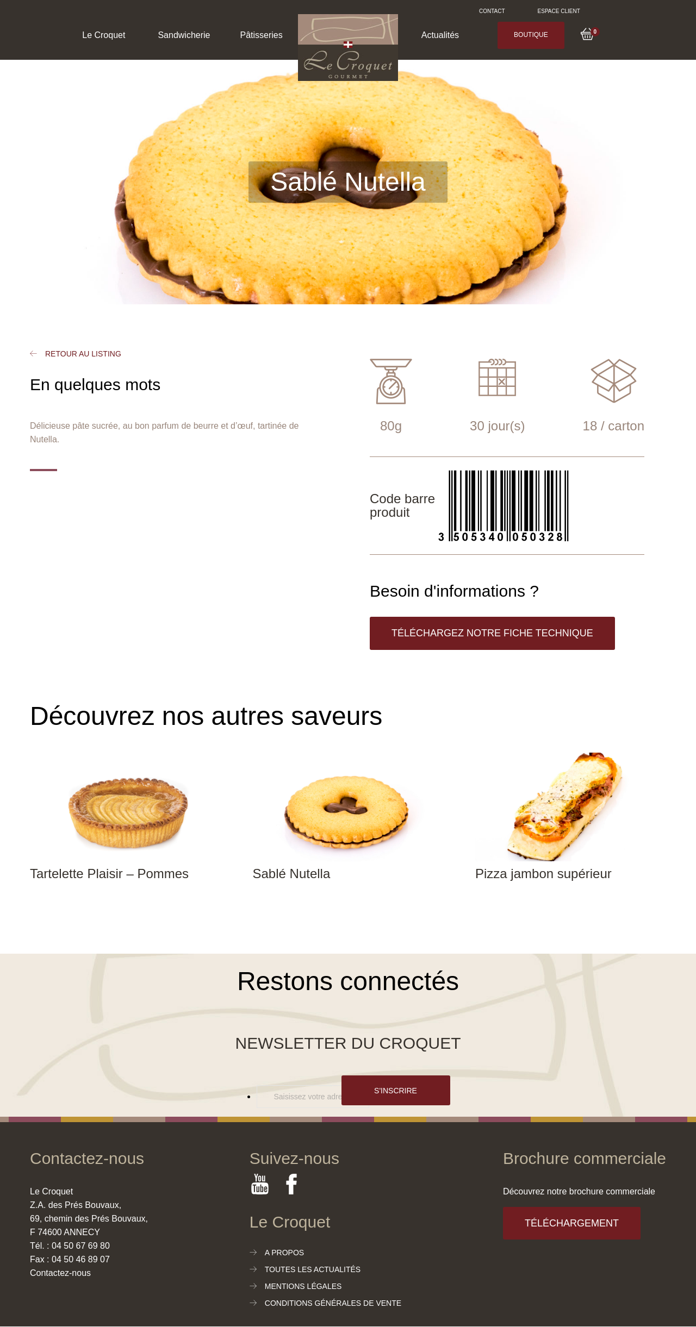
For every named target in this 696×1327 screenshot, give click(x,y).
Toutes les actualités (313, 1269)
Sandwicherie (184, 35)
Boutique (531, 35)
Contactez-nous (60, 1273)
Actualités (440, 35)
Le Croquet (103, 35)
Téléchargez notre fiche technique (492, 633)
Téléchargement (572, 1223)
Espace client (559, 11)
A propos (284, 1252)
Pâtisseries (261, 35)
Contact (492, 11)
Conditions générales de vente (333, 1303)
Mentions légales (303, 1286)
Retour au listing (83, 353)
